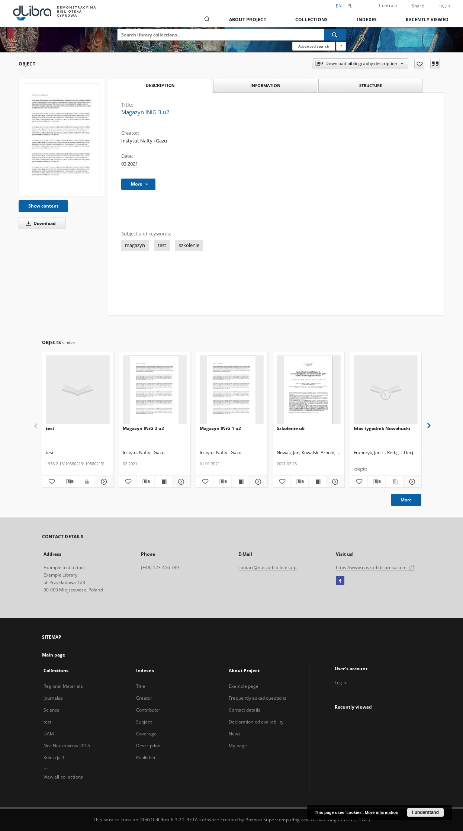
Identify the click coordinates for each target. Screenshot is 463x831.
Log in (341, 682)
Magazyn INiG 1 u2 (220, 428)
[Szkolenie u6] (308, 390)
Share (418, 6)
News (234, 734)
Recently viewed (427, 19)
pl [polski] (350, 5)
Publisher (146, 757)
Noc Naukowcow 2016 (67, 745)
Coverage (146, 734)
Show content (43, 206)
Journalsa (53, 698)
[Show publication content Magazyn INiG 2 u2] (163, 482)
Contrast (388, 5)
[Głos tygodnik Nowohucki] (385, 390)
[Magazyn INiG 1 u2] (231, 390)
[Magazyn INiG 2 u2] (154, 390)
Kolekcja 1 (54, 757)
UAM (49, 734)
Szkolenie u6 (291, 428)
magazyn (135, 245)
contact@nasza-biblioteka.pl (268, 567)
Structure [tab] (370, 85)
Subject (144, 722)
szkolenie (189, 245)
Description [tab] (160, 85)
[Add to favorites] (419, 63)
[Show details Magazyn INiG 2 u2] (180, 482)
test (162, 245)
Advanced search (313, 46)
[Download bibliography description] (69, 482)
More (406, 500)
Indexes (367, 19)
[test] (77, 390)
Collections (311, 19)
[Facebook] (340, 581)
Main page (53, 655)
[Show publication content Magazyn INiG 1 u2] (240, 482)
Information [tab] (265, 85)
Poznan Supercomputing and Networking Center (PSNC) (307, 819)
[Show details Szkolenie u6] (334, 482)
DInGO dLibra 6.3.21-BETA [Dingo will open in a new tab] (168, 819)
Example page (243, 686)
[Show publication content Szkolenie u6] (317, 482)
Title (140, 686)
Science (52, 710)
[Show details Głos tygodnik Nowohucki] (411, 482)
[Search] (335, 35)
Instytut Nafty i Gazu (144, 141)
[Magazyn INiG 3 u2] (61, 137)
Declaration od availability (256, 722)
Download (39, 223)
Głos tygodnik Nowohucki (382, 428)
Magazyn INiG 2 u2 (143, 428)
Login (444, 5)
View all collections (63, 777)
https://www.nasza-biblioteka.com (375, 567)
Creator (144, 698)
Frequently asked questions (257, 698)
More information (381, 812)
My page (238, 745)
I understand (425, 812)
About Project (247, 19)
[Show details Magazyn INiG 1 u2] (257, 482)
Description (148, 745)
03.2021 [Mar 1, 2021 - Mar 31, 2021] (129, 164)
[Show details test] (103, 482)
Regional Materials (63, 686)
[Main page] (206, 19)
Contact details (244, 710)
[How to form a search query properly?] (341, 46)
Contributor (148, 710)
